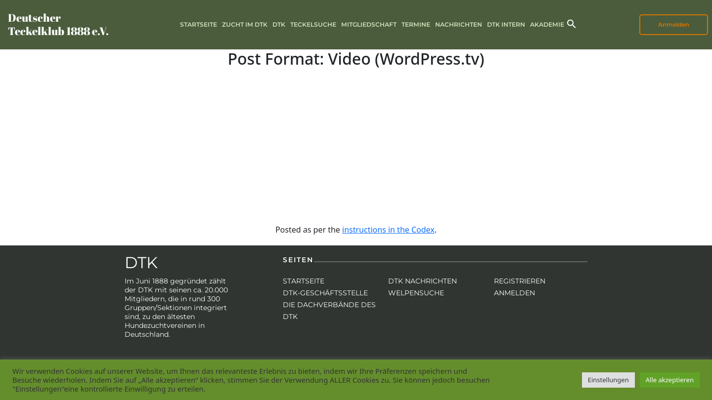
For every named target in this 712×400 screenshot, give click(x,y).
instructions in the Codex (388, 229)
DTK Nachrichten (422, 281)
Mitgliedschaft (369, 24)
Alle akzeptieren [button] (670, 379)
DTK (278, 24)
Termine (415, 24)
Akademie (547, 24)
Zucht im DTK (244, 24)
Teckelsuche (313, 24)
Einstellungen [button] (608, 379)
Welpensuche (416, 292)
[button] (572, 23)
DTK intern (506, 24)
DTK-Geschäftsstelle (325, 292)
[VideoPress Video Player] (356, 141)
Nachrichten (458, 24)
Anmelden (673, 24)
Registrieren (519, 281)
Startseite (198, 24)
